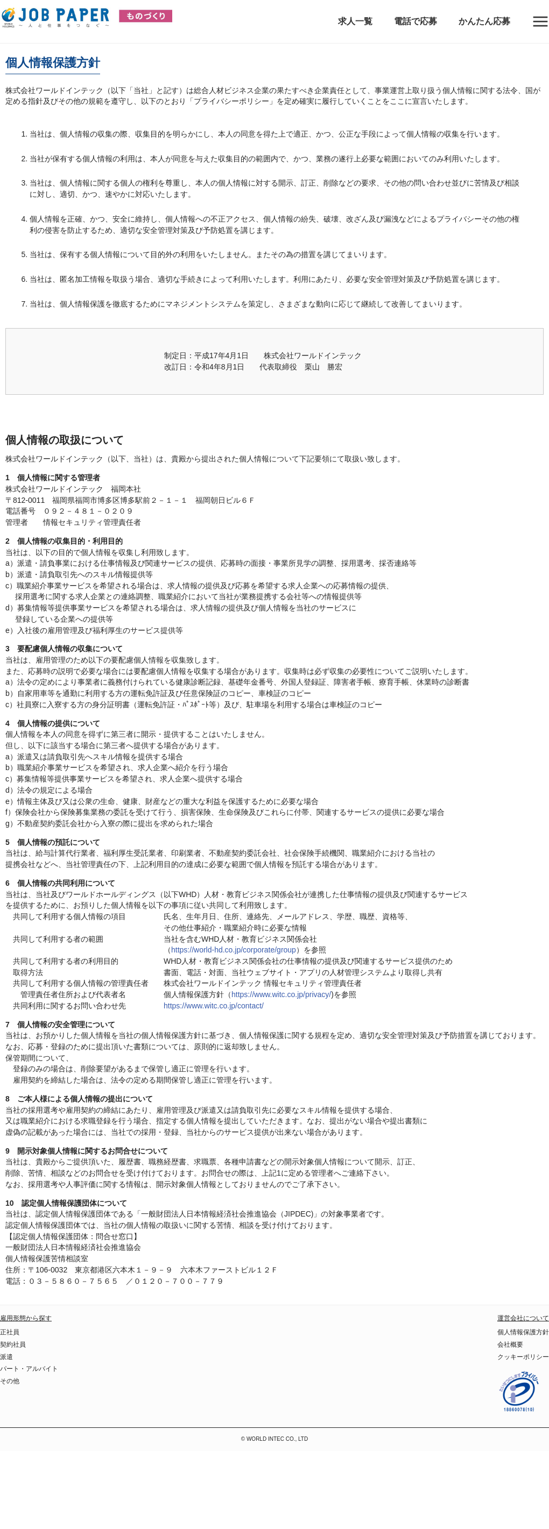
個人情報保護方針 (523, 1332)
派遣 (6, 1357)
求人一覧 (355, 21)
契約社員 (13, 1344)
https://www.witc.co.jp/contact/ (214, 1005)
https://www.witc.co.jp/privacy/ (281, 994)
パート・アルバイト (29, 1368)
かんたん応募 (484, 21)
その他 (9, 1381)
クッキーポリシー (523, 1357)
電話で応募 (415, 21)
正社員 (9, 1332)
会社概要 (510, 1344)
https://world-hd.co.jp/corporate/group (233, 949)
